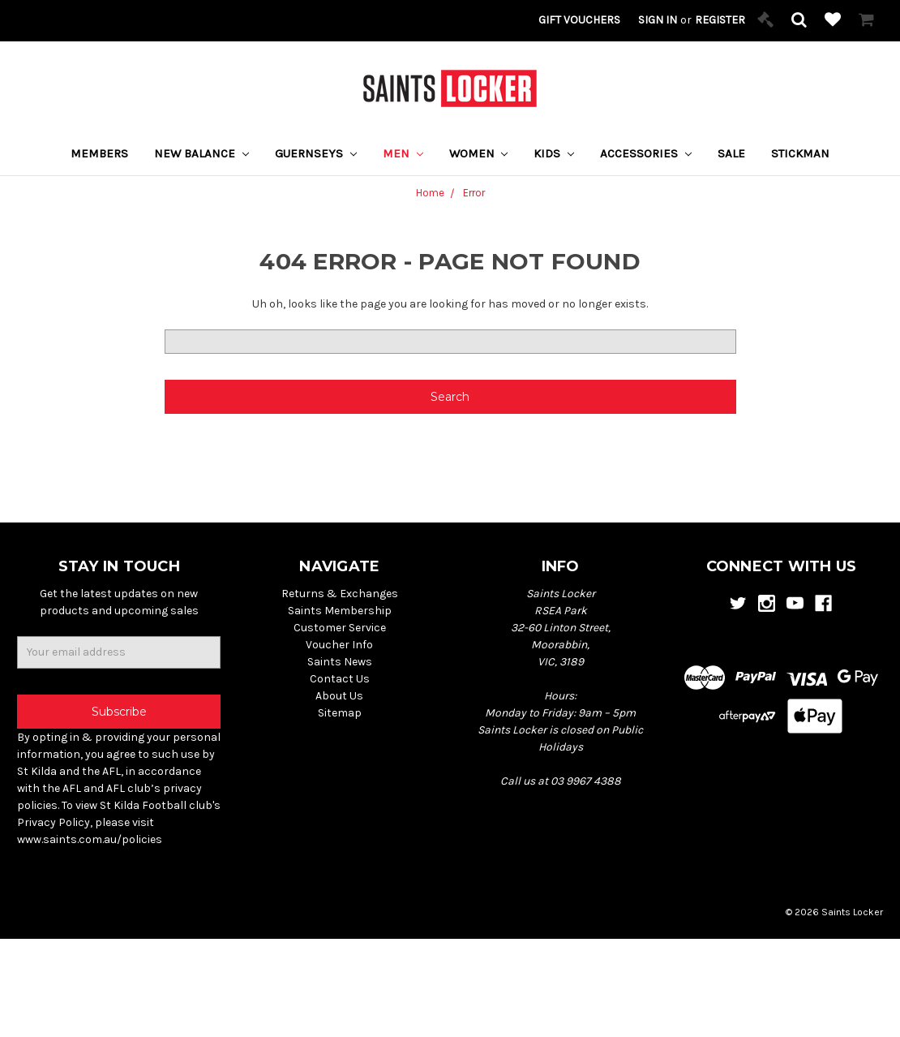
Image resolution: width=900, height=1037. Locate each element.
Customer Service (340, 628)
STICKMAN (800, 153)
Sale (731, 153)
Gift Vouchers (579, 20)
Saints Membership (340, 610)
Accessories (646, 153)
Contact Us (340, 679)
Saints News (339, 662)
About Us (339, 696)
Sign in (657, 20)
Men (403, 153)
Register (720, 20)
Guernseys (316, 153)
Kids (554, 153)
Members (99, 153)
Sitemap (340, 713)
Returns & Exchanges (339, 593)
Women (478, 153)
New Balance (201, 153)
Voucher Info (339, 645)
